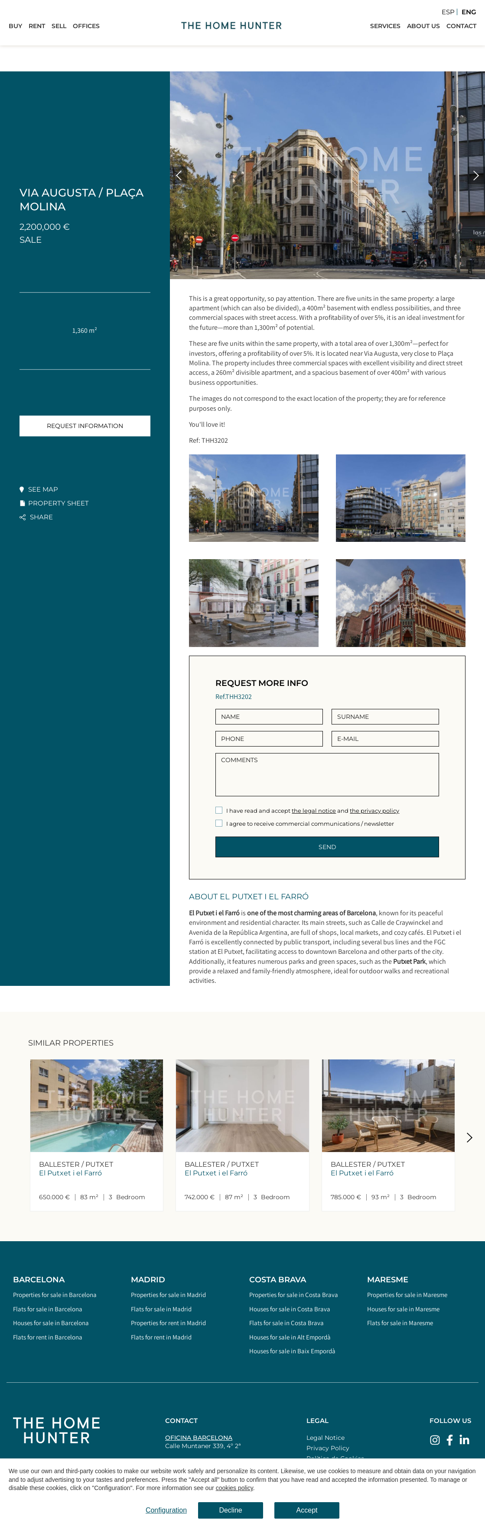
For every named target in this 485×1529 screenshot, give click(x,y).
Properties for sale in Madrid (168, 1295)
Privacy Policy (327, 1448)
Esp (448, 12)
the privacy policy (374, 810)
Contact (461, 26)
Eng (469, 12)
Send (327, 847)
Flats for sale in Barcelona (47, 1309)
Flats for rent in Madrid (161, 1337)
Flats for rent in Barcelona (47, 1337)
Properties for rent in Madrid (168, 1323)
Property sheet (58, 503)
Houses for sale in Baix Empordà (292, 1351)
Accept (307, 1510)
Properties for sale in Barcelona (55, 1295)
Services (385, 26)
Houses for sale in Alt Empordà (290, 1337)
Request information (85, 426)
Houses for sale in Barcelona (51, 1323)
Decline (230, 1510)
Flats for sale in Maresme (400, 1323)
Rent (37, 26)
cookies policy (234, 1487)
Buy (15, 26)
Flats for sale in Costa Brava (286, 1323)
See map (43, 489)
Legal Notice (325, 1438)
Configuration (166, 1510)
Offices (86, 26)
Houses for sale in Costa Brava (289, 1309)
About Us (423, 26)
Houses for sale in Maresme (403, 1309)
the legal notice (314, 810)
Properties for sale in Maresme (407, 1295)
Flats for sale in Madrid (161, 1309)
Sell (59, 26)
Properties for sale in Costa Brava (293, 1295)
